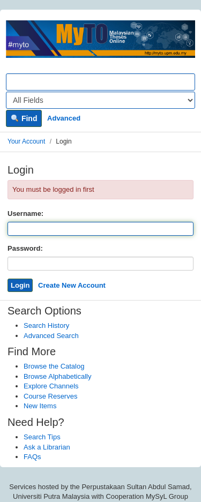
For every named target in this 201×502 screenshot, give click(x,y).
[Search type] (100, 100)
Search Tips (42, 437)
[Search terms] (100, 82)
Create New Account (72, 285)
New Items (40, 406)
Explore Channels (51, 386)
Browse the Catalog (54, 366)
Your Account (26, 141)
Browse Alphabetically (57, 376)
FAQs (32, 457)
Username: (25, 213)
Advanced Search (51, 336)
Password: (25, 248)
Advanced (63, 118)
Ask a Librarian (47, 447)
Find (24, 118)
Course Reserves (50, 396)
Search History (46, 325)
